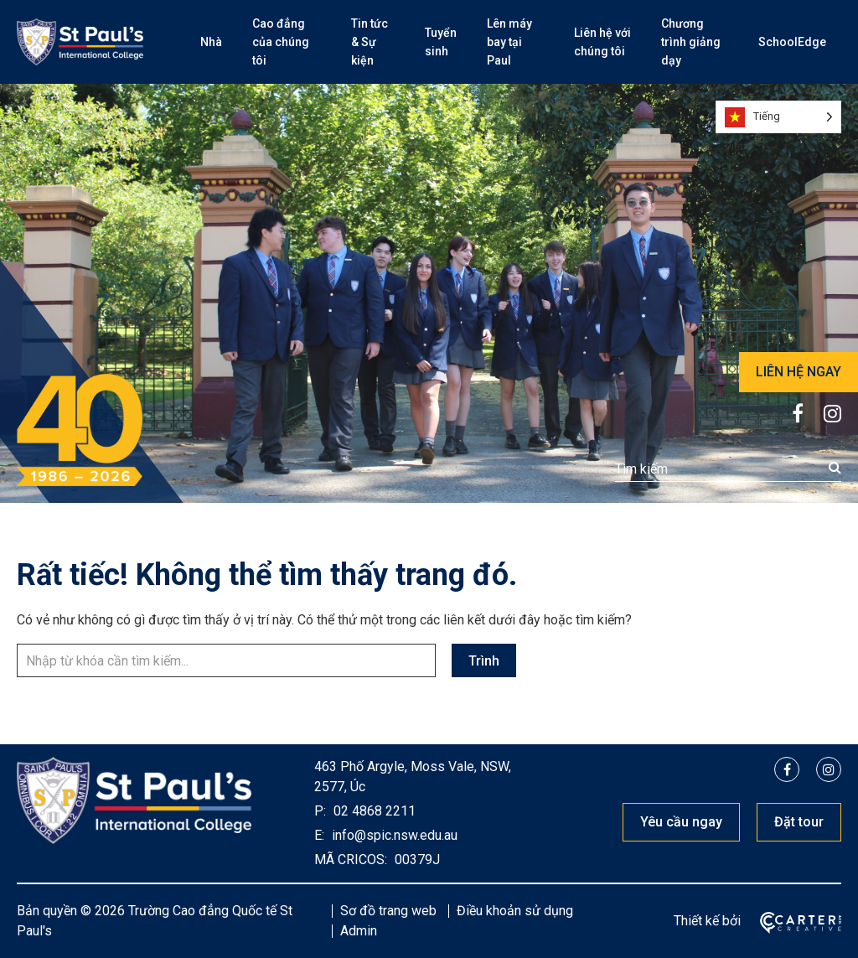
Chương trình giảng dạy (691, 42)
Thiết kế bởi (707, 921)
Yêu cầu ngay (681, 822)
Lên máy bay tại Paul (509, 42)
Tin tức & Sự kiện (369, 42)
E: (319, 835)
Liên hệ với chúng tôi (602, 42)
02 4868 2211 (373, 811)
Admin (358, 931)
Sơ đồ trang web (388, 911)
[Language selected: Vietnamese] (778, 117)
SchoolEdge (792, 42)
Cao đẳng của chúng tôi (280, 42)
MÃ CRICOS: (350, 859)
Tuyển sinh (441, 42)
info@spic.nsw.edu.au (392, 835)
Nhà (211, 42)
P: (320, 811)
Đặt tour (799, 822)
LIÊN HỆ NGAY (798, 372)
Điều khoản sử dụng (515, 911)
